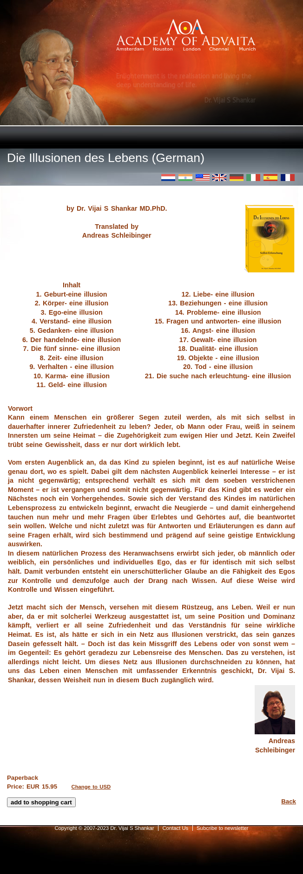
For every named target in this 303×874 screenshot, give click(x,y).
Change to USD (91, 787)
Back (288, 801)
